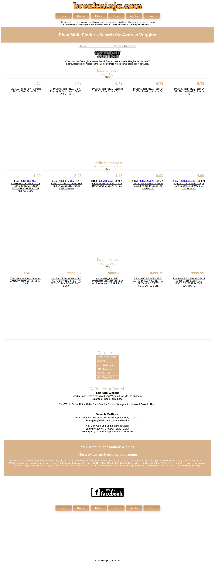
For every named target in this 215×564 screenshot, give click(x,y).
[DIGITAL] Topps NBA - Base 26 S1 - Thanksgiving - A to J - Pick (148, 90)
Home (63, 16)
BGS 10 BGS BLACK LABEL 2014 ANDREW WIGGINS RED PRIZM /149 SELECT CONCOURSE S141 (148, 282)
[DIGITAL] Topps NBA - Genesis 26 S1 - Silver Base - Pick (25, 90)
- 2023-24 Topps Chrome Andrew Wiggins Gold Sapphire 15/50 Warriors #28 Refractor (189, 185)
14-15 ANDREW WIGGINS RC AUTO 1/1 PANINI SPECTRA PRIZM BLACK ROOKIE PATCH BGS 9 (66, 282)
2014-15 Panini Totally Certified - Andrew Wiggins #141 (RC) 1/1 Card (25, 281)
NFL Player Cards (105, 373)
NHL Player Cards (105, 377)
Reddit (151, 16)
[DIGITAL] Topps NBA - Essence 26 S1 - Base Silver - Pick (107, 90)
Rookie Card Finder (106, 357)
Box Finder (102, 361)
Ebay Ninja (134, 16)
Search (116, 16)
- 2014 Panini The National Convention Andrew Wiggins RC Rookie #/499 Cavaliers (66, 185)
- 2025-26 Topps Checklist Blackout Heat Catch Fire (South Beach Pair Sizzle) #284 (148, 185)
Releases (98, 16)
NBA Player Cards (105, 369)
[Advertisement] (107, 533)
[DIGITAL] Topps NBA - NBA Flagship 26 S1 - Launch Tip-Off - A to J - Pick (66, 91)
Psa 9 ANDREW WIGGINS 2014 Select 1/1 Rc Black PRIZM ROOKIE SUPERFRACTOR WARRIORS (189, 282)
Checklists (81, 16)
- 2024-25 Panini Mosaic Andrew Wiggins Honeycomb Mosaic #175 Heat (107, 183)
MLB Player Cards (106, 365)
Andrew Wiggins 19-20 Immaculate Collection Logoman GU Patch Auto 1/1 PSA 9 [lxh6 (107, 281)
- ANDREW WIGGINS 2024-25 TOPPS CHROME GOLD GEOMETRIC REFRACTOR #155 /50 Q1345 (25, 186)
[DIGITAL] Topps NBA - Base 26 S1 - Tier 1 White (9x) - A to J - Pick (189, 91)
